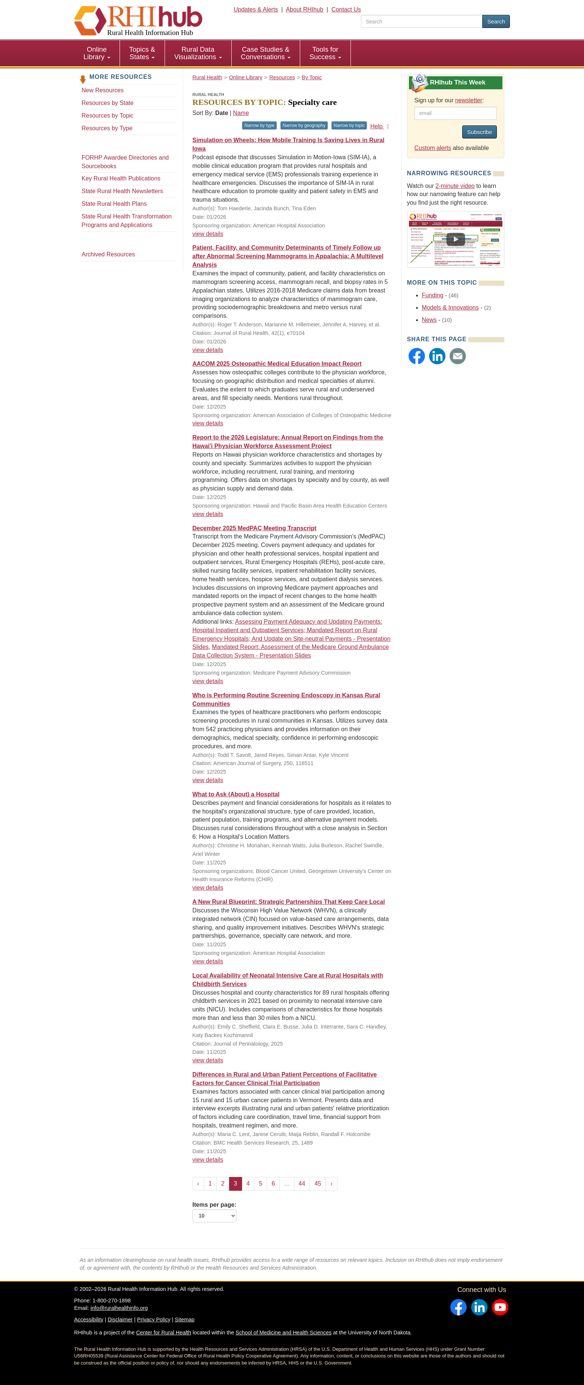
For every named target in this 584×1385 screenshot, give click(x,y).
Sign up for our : (449, 100)
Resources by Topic (107, 115)
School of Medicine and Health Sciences (284, 1333)
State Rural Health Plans (114, 204)
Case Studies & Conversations (266, 53)
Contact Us (346, 9)
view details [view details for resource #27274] (208, 514)
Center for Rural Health (163, 1333)
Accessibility (88, 1319)
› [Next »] (331, 1183)
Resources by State (108, 103)
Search (496, 21)
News (429, 320)
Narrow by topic (349, 125)
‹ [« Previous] (198, 1183)
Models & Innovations (450, 307)
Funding (433, 295)
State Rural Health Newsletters (122, 191)
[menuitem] (97, 53)
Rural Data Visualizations (198, 53)
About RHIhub (304, 9)
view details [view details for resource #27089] (208, 888)
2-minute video (455, 186)
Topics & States (142, 53)
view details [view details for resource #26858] (208, 1060)
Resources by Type (107, 128)
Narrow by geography (304, 125)
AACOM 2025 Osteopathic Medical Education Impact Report (277, 364)
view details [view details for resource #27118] (208, 350)
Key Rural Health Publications (121, 178)
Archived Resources (108, 254)
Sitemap (184, 1319)
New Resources (103, 90)
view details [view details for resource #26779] (208, 780)
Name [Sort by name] (241, 113)
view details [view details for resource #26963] (208, 681)
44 (302, 1183)
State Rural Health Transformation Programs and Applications (127, 220)
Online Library (96, 53)
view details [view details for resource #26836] (208, 1160)
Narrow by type (259, 125)
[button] (416, 356)
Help (380, 126)
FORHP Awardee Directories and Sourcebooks (125, 161)
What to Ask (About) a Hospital (236, 794)
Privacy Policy (154, 1319)
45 (317, 1183)
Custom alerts (433, 148)
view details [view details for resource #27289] (208, 423)
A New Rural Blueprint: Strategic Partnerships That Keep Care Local (289, 902)
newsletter (468, 100)
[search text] (422, 21)
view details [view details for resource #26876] (208, 961)
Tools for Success (325, 53)
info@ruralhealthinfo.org (119, 1308)
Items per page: (215, 1212)
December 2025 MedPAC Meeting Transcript (255, 528)
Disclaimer (120, 1319)
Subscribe (479, 132)
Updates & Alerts (256, 9)
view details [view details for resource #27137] (208, 234)
